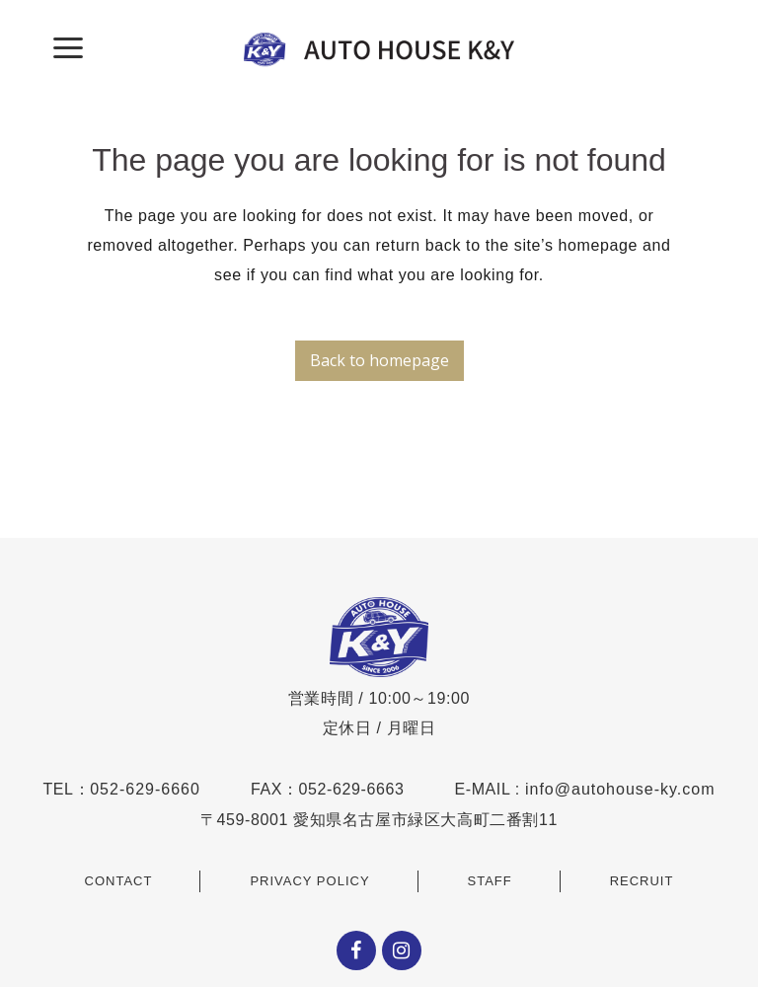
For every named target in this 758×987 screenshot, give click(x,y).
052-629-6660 (145, 789)
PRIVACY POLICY (309, 880)
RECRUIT (642, 880)
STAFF (490, 880)
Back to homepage (379, 360)
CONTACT (119, 880)
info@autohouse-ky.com (620, 789)
